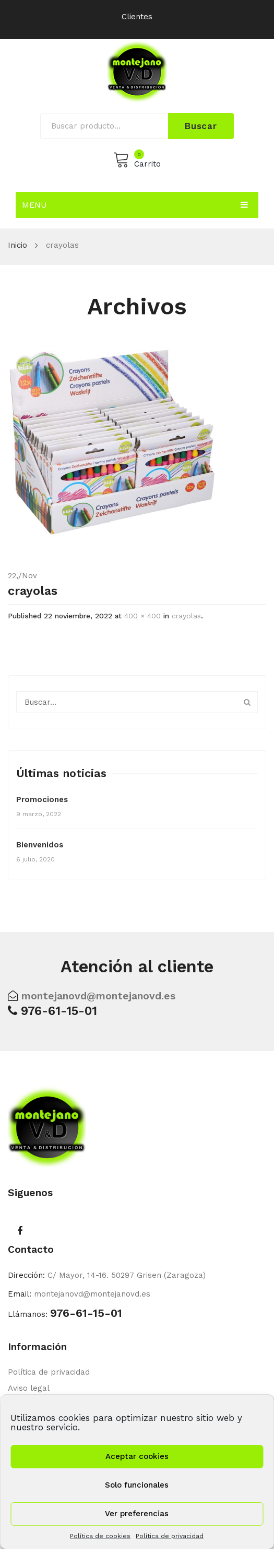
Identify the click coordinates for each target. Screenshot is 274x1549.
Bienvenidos (39, 844)
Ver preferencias (137, 1513)
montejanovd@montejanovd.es (98, 996)
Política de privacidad (170, 1536)
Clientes (137, 16)
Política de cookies (100, 1536)
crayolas (186, 616)
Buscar (201, 126)
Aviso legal (29, 1388)
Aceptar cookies (137, 1456)
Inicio (17, 245)
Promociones (42, 799)
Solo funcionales (137, 1485)
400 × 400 (142, 616)
